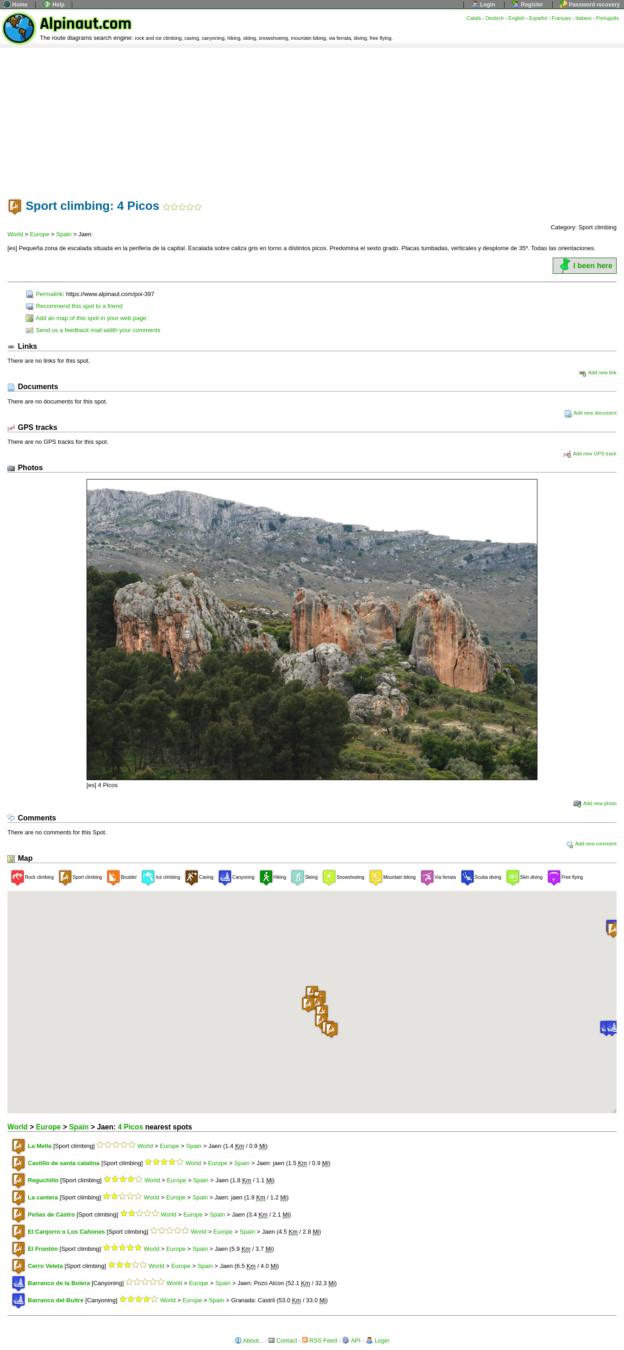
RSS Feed (319, 1340)
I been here (584, 266)
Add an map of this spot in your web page (86, 318)
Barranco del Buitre (56, 1300)
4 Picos (130, 1127)
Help (54, 4)
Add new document (590, 413)
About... (249, 1340)
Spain (63, 234)
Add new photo (595, 803)
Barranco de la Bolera (59, 1283)
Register (527, 4)
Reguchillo (43, 1180)
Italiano (583, 18)
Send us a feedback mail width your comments (93, 330)
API (351, 1340)
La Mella (39, 1145)
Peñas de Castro (51, 1214)
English (516, 18)
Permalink (44, 293)
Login (483, 4)
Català (474, 18)
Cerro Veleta (45, 1265)
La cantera (43, 1197)
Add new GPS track (590, 453)
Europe (40, 234)
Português (607, 18)
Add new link (598, 372)
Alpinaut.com (85, 23)
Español (538, 18)
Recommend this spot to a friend (74, 306)
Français (561, 18)
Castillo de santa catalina (64, 1163)
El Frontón (43, 1248)
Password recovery (590, 4)
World (15, 234)
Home (15, 4)
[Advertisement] (312, 117)
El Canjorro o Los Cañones (66, 1231)
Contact (282, 1340)
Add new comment (591, 843)
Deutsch (495, 18)
